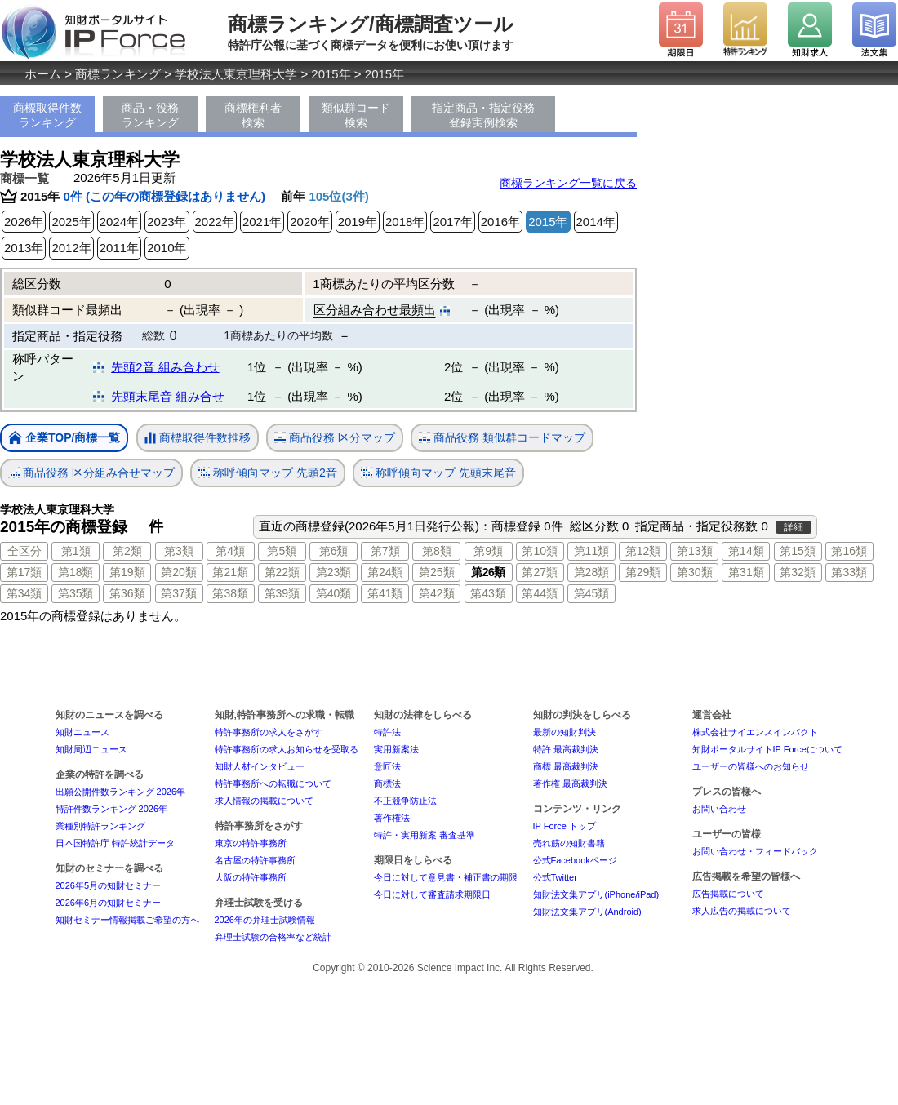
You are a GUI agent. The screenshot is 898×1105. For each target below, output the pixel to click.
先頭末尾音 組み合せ (167, 396)
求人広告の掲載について (741, 911)
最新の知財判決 (564, 732)
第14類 (746, 550)
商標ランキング (118, 74)
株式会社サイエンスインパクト (755, 732)
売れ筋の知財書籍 (569, 843)
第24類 (385, 572)
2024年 (119, 222)
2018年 (405, 222)
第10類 (540, 550)
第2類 (127, 550)
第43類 (488, 593)
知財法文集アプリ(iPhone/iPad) (596, 894)
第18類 (76, 572)
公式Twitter (555, 877)
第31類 (746, 572)
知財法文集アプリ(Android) (587, 911)
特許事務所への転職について (273, 783)
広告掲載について (728, 894)
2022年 (214, 222)
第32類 (798, 572)
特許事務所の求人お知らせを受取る (286, 749)
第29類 (643, 572)
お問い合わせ (719, 809)
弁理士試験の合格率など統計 (273, 937)
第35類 (76, 593)
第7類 (385, 550)
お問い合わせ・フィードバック (755, 851)
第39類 (282, 593)
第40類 (334, 593)
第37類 (179, 593)
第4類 (230, 550)
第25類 (437, 572)
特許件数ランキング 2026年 (112, 809)
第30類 (695, 572)
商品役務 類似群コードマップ (502, 438)
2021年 (262, 222)
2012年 (71, 248)
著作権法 (392, 818)
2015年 (330, 74)
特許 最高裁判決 (565, 749)
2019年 (357, 222)
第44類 (540, 593)
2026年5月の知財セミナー (109, 885)
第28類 (592, 572)
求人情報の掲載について (264, 800)
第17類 (24, 572)
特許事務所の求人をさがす (268, 732)
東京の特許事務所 (251, 843)
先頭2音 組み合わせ (165, 367)
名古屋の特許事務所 (255, 860)
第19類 (127, 572)
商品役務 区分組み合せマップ (91, 473)
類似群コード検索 (356, 115)
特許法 (387, 732)
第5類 (281, 550)
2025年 (71, 222)
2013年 (23, 248)
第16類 (849, 550)
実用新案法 (396, 749)
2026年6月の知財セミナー (109, 903)
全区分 (24, 550)
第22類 (282, 572)
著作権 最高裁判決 (570, 783)
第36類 (127, 593)
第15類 (798, 550)
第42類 (437, 593)
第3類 (178, 550)
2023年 (166, 222)
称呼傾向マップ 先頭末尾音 (438, 473)
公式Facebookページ (575, 860)
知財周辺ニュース (91, 749)
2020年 (309, 222)
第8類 (436, 550)
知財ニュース (82, 732)
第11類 (592, 550)
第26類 (488, 572)
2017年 (452, 222)
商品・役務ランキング (150, 115)
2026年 (23, 222)
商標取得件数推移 (197, 438)
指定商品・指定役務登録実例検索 (483, 115)
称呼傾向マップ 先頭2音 (267, 473)
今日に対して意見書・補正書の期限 (446, 877)
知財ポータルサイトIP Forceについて (767, 749)
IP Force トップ (564, 826)
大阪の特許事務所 (251, 877)
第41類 (385, 593)
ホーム (42, 74)
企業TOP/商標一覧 (64, 438)
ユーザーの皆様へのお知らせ (750, 766)
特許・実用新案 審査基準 (424, 835)
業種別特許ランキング (100, 826)
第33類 (849, 572)
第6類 (334, 550)
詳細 (793, 527)
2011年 (119, 248)
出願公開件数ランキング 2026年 (121, 792)
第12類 (643, 550)
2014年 (596, 222)
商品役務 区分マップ (334, 438)
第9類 (488, 550)
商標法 (387, 783)
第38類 (230, 593)
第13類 (695, 550)
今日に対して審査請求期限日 (432, 894)
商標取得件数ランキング (47, 115)
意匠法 (387, 766)
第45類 (592, 593)
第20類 (179, 572)
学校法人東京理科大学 (236, 74)
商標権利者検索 (253, 115)
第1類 (76, 550)
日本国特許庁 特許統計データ (115, 843)
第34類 (24, 593)
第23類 (334, 572)
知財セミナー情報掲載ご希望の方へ (127, 920)
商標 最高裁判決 (565, 766)
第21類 (230, 572)
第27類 (540, 572)
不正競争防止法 (405, 800)
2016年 (500, 222)
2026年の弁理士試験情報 (265, 920)
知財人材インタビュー (260, 766)
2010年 (166, 248)
